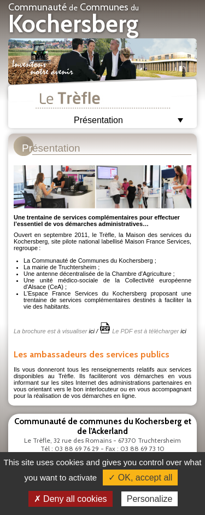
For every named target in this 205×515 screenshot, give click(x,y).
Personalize (150, 499)
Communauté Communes (73, 19)
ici (92, 331)
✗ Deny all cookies (70, 499)
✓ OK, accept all (140, 477)
